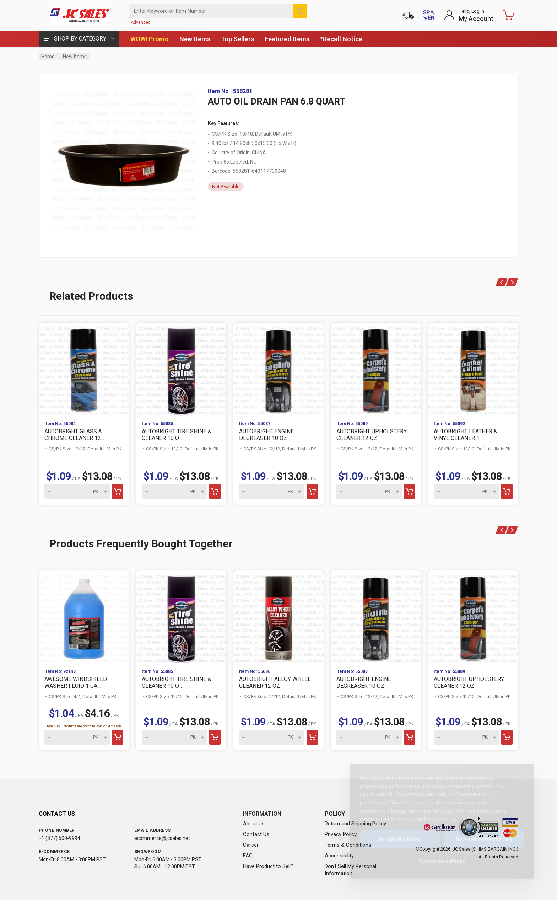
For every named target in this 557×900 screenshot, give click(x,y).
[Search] (300, 11)
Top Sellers (237, 39)
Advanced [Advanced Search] (141, 22)
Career (251, 845)
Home (48, 56)
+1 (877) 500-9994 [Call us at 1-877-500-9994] (59, 838)
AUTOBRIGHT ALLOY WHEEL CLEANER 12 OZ (275, 682)
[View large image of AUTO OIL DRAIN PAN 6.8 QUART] (124, 159)
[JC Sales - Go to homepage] (79, 15)
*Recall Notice (341, 39)
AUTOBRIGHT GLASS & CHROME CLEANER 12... (74, 434)
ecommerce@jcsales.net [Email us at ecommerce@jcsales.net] (162, 838)
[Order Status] (408, 15)
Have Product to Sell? (268, 866)
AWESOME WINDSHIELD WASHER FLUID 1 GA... (75, 682)
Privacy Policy (341, 834)
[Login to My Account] (469, 15)
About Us (254, 823)
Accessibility (339, 855)
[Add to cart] (117, 491)
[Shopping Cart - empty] (508, 15)
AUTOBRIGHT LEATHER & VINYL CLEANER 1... (465, 434)
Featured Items (287, 39)
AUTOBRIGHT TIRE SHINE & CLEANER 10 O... (176, 434)
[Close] (515, 777)
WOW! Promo (149, 39)
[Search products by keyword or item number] (218, 11)
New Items (194, 39)
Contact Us (256, 834)
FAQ (248, 855)
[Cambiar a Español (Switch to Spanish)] (428, 15)
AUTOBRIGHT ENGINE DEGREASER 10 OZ (266, 434)
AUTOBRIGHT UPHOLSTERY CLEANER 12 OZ (371, 434)
